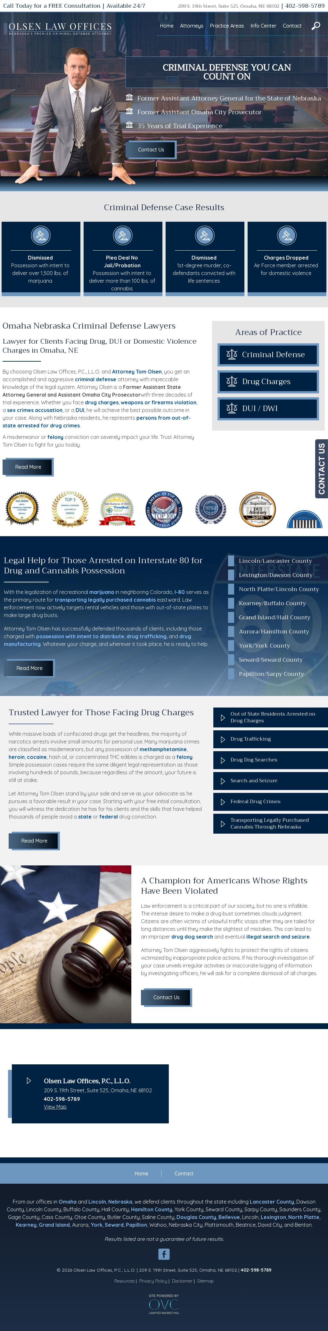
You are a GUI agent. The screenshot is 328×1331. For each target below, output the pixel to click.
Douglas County (196, 1217)
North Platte (303, 1217)
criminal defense (95, 379)
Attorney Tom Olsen (137, 371)
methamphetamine (163, 749)
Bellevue (229, 1217)
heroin (17, 757)
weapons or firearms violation (158, 402)
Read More (28, 467)
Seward (114, 1225)
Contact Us (151, 149)
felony (55, 437)
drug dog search (192, 936)
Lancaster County (272, 1201)
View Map (55, 1106)
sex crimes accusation (34, 410)
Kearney (26, 1225)
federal (108, 816)
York (96, 1225)
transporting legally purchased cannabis (105, 600)
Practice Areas (227, 25)
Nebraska (120, 1201)
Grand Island (54, 1225)
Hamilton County (151, 1209)
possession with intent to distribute (80, 636)
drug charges (102, 402)
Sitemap (205, 1281)
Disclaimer (182, 1281)
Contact (292, 25)
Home (167, 25)
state (85, 816)
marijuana (101, 592)
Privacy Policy (153, 1281)
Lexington (273, 1217)
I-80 (180, 592)
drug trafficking (147, 636)
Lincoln (97, 1201)
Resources (124, 1281)
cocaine (37, 757)
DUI (80, 410)
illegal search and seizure (278, 936)
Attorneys (191, 25)
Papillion (136, 1225)
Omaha (68, 1201)
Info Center (263, 25)
